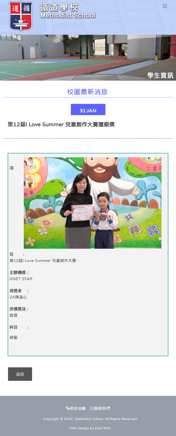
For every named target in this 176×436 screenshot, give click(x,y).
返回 (20, 374)
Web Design (79, 428)
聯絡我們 (100, 408)
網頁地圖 (76, 408)
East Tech (103, 428)
